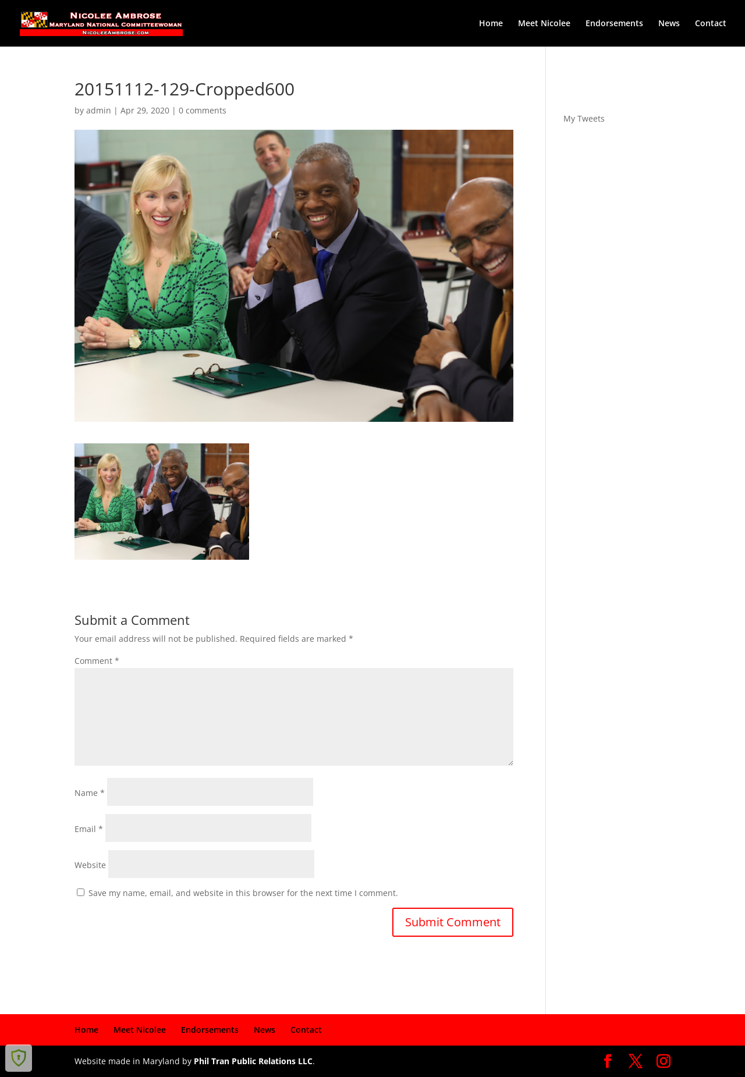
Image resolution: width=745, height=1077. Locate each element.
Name (89, 792)
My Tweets (584, 118)
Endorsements (614, 24)
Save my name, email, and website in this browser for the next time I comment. (243, 892)
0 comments (202, 110)
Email (88, 828)
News (669, 24)
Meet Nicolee (544, 24)
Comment (96, 660)
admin (98, 110)
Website (90, 864)
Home (491, 24)
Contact (710, 24)
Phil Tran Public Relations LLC (253, 1061)
